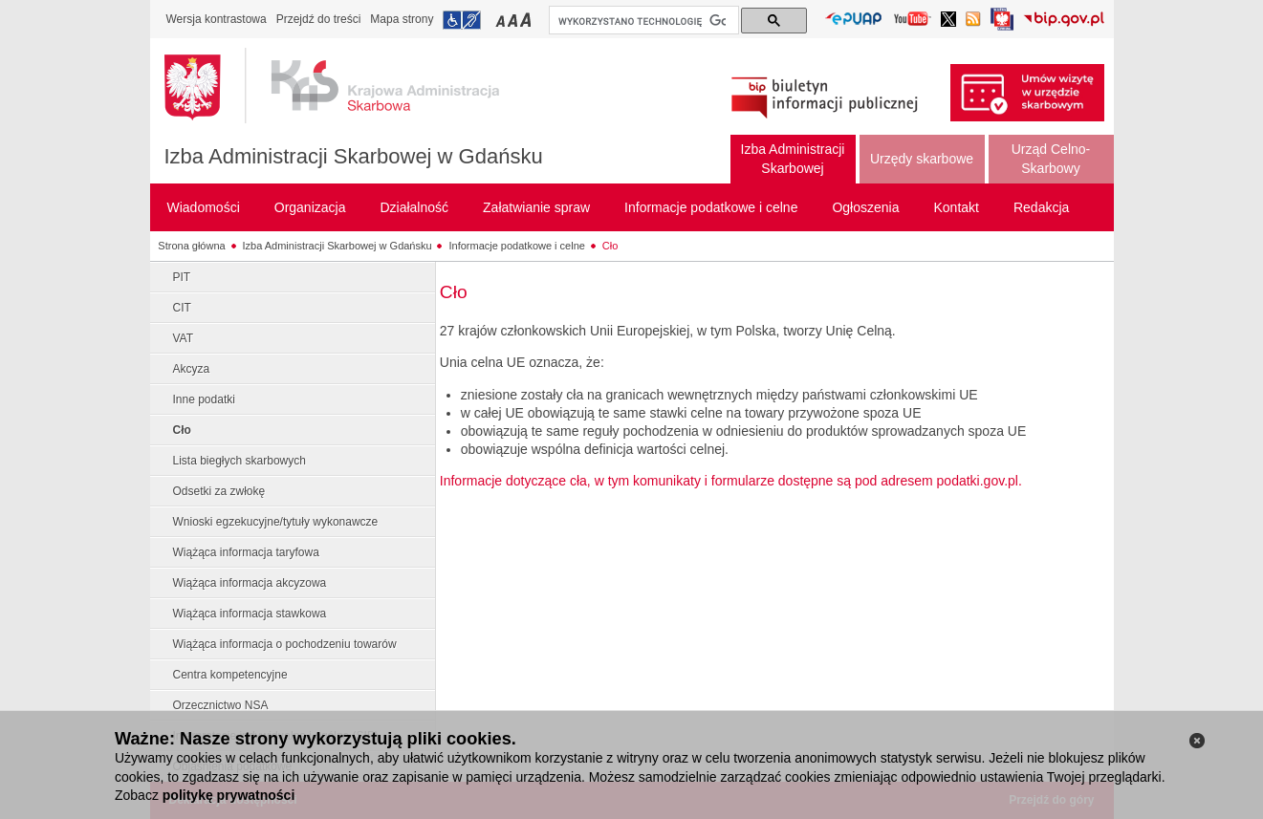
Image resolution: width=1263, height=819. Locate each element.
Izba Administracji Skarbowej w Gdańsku (353, 156)
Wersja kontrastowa (216, 19)
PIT (182, 277)
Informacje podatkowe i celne (516, 245)
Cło (610, 245)
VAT (183, 338)
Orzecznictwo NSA (221, 705)
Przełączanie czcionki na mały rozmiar (502, 19)
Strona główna (191, 245)
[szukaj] (642, 21)
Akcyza (191, 369)
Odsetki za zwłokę (219, 491)
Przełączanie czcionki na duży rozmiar (527, 19)
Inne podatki (204, 399)
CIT (182, 307)
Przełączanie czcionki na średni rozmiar (514, 19)
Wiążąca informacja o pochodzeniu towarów (285, 644)
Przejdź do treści (318, 19)
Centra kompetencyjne (230, 674)
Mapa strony (401, 19)
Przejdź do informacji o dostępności (462, 20)
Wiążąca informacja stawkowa (250, 613)
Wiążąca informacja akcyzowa (250, 583)
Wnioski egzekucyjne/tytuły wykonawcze (276, 521)
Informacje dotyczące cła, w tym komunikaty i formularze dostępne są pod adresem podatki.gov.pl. (731, 480)
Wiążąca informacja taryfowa (246, 552)
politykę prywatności (228, 795)
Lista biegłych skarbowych (239, 460)
